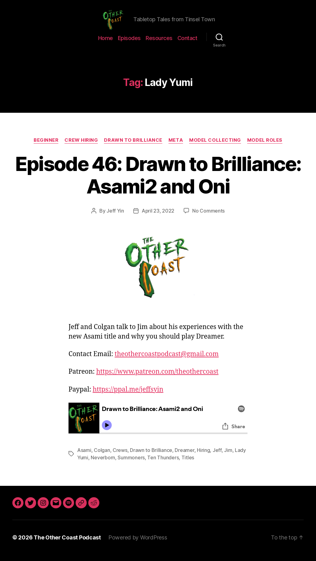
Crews (120, 456)
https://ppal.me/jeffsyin (128, 396)
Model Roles (264, 146)
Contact (187, 44)
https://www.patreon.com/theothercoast (157, 378)
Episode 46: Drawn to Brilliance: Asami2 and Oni (158, 181)
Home (105, 44)
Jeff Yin (115, 217)
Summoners (131, 464)
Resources (159, 44)
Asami (84, 456)
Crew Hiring (81, 146)
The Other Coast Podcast (67, 543)
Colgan (102, 456)
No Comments (208, 217)
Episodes (129, 44)
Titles (187, 464)
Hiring (203, 456)
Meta (175, 146)
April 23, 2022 (158, 217)
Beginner (46, 146)
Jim (228, 456)
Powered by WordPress (137, 543)
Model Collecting (215, 146)
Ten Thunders (163, 464)
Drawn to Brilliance (133, 146)
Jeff (217, 456)
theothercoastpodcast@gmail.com (166, 360)
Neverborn (103, 464)
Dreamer (184, 456)
